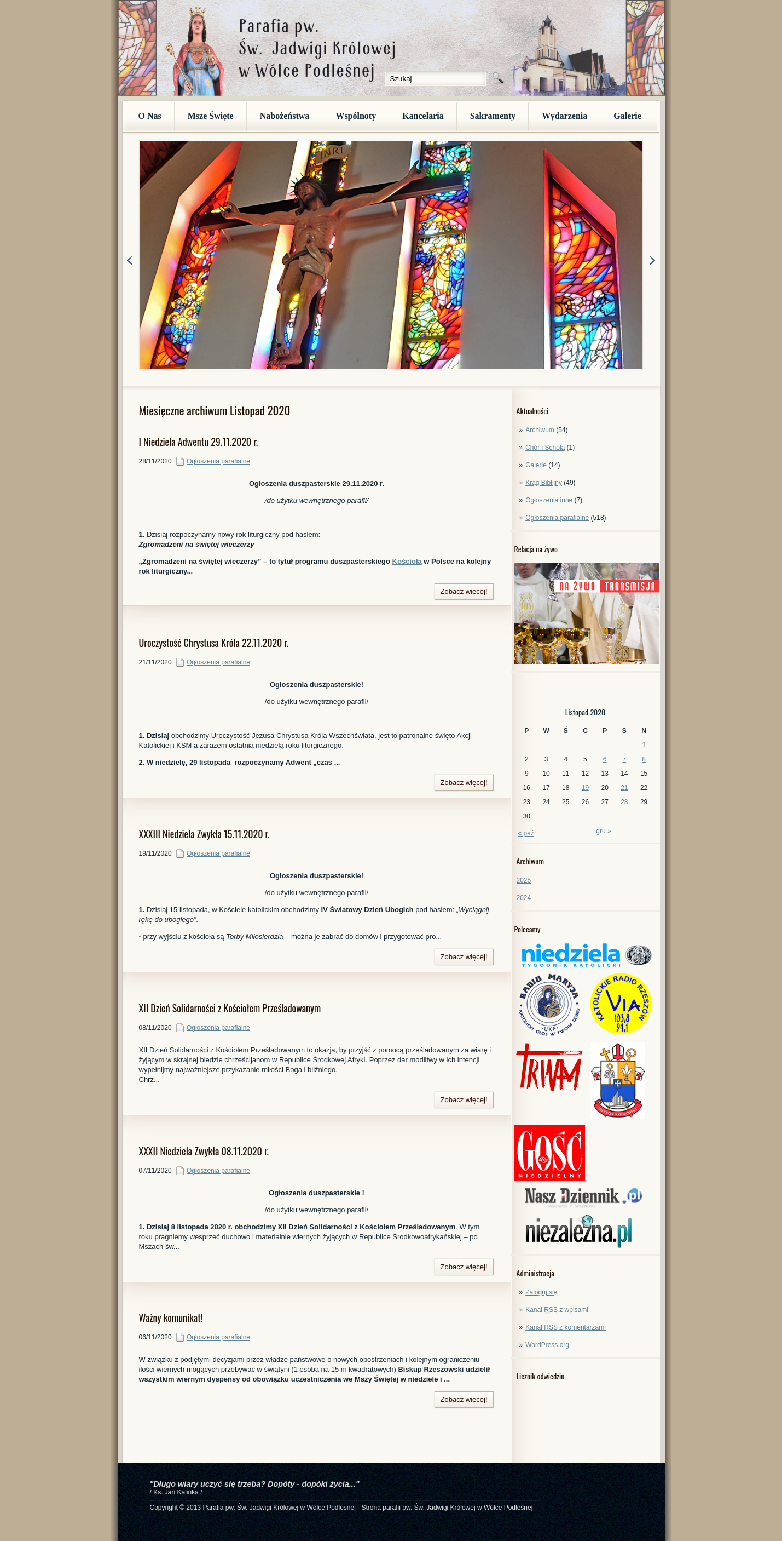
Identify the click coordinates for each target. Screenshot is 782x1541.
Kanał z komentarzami (565, 1327)
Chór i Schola (545, 447)
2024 (524, 898)
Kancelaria (423, 116)
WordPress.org (547, 1345)
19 (585, 788)
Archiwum (539, 430)
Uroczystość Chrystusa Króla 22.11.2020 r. (214, 642)
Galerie (627, 116)
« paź (526, 833)
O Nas (149, 116)
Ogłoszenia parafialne (557, 518)
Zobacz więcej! (464, 591)
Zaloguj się (541, 1292)
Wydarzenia (564, 116)
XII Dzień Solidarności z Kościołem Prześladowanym (230, 1008)
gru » (603, 831)
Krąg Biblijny (543, 482)
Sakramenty (493, 116)
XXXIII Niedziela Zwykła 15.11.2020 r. (204, 834)
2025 (524, 880)
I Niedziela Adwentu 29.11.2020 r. (198, 441)
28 (624, 802)
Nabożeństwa (285, 116)
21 (624, 788)
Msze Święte (211, 116)
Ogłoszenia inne (548, 500)
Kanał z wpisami (556, 1310)
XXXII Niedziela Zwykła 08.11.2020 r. (204, 1151)
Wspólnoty (355, 116)
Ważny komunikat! (171, 1317)
